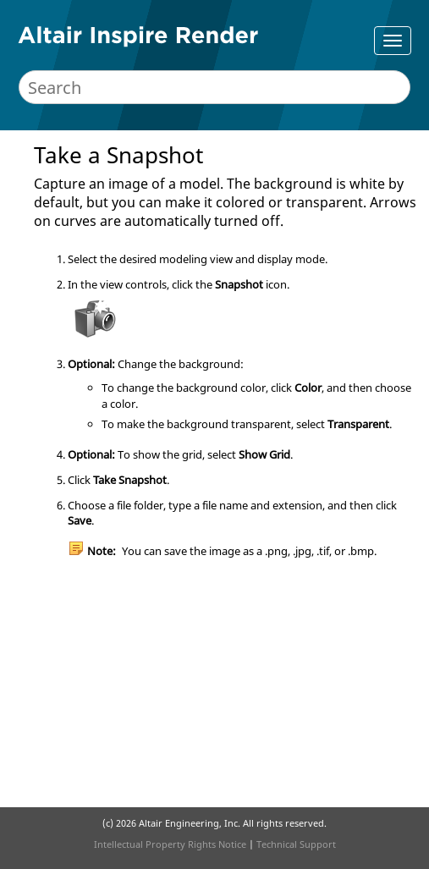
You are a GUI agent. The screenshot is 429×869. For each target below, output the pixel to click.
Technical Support (296, 844)
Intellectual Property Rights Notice (170, 844)
